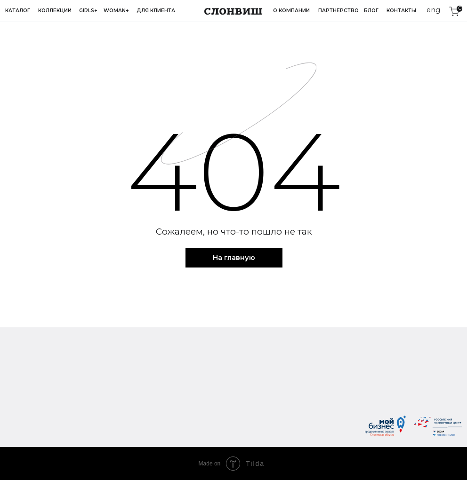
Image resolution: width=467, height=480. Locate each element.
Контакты (401, 11)
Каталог (17, 11)
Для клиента (156, 11)
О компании (291, 11)
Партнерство (338, 11)
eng (433, 10)
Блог (371, 11)
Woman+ (116, 11)
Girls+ (88, 11)
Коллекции (55, 11)
